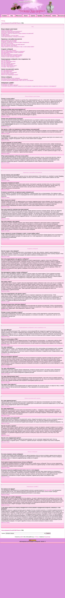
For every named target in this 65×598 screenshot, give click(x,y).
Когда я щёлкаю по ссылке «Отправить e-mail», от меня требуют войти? (17, 46)
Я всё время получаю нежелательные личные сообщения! (14, 79)
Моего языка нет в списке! (7, 43)
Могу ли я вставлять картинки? (8, 63)
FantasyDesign (47, 536)
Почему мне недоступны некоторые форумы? (11, 55)
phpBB (21, 536)
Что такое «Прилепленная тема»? (9, 65)
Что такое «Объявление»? (7, 64)
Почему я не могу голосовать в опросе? (10, 56)
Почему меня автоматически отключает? (10, 32)
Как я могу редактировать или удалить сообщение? (13, 51)
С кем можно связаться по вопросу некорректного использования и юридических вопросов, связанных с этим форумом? (28, 86)
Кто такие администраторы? (7, 70)
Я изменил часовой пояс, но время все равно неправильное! (15, 42)
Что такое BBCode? (5, 60)
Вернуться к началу (5, 106)
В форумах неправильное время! (8, 41)
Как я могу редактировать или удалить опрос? (11, 54)
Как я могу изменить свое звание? (9, 45)
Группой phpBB (48, 490)
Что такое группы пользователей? (9, 72)
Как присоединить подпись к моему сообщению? (12, 52)
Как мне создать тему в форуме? (8, 50)
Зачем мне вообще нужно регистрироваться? (11, 31)
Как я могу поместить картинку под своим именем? (13, 44)
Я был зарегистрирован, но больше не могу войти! (12, 36)
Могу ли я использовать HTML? (8, 61)
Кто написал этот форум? (7, 83)
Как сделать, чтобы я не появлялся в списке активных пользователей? (17, 33)
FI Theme (37, 536)
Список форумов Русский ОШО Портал (10, 23)
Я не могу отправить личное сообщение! (10, 78)
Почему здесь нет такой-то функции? (9, 85)
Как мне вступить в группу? (7, 73)
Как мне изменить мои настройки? (9, 40)
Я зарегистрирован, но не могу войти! (10, 35)
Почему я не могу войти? (7, 30)
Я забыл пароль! (5, 34)
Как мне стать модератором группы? (9, 74)
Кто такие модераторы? (6, 71)
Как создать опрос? (5, 53)
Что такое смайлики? (6, 62)
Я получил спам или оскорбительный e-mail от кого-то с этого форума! (17, 80)
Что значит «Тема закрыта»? (7, 66)
